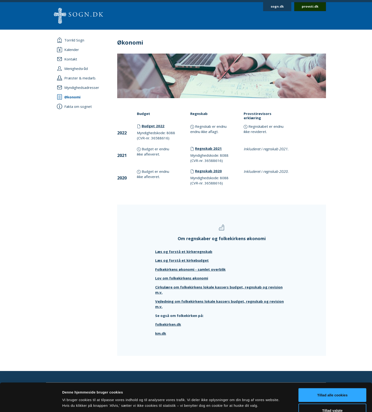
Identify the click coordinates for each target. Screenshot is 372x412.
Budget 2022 (153, 126)
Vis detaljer (246, 394)
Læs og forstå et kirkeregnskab (183, 251)
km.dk (160, 333)
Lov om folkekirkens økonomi (181, 278)
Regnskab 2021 (208, 148)
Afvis (332, 399)
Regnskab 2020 (208, 171)
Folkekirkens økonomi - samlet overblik (190, 269)
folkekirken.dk (168, 324)
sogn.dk (277, 6)
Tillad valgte (332, 384)
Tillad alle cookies (332, 368)
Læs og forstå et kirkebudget (182, 260)
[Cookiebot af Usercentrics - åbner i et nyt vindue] (30, 402)
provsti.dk (310, 6)
